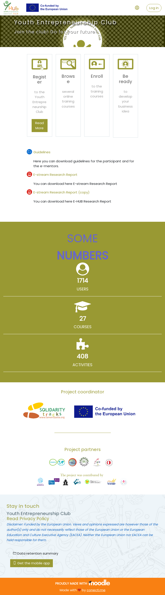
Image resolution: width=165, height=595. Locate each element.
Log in (154, 8)
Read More (39, 125)
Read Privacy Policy (28, 518)
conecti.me (96, 590)
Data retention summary (35, 553)
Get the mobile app (31, 563)
